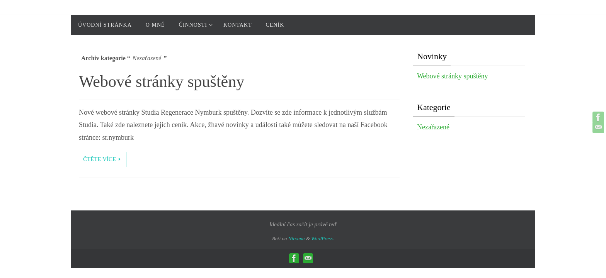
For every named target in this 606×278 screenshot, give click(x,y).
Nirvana (296, 238)
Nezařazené (433, 127)
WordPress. (322, 238)
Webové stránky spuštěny (161, 81)
